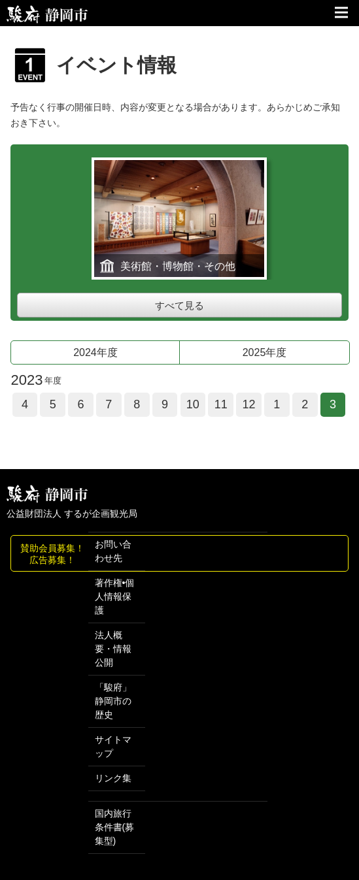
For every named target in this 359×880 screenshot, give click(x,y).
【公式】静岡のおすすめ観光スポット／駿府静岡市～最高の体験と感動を (47, 14)
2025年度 (265, 352)
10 (192, 404)
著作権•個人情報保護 (115, 596)
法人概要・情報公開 (113, 649)
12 (248, 404)
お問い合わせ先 (113, 551)
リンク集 (113, 778)
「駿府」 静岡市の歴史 (113, 701)
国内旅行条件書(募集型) (115, 827)
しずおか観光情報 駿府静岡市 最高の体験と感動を (47, 494)
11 (221, 404)
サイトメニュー (342, 13)
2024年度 (95, 352)
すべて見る (179, 305)
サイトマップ (113, 746)
